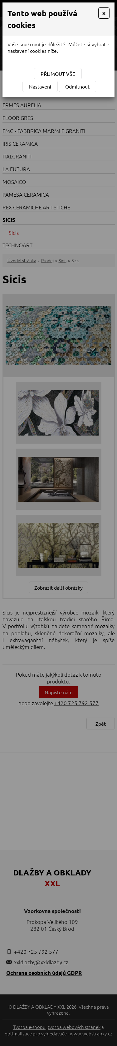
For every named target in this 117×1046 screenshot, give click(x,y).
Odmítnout (77, 86)
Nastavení (40, 86)
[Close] (104, 13)
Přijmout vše (58, 74)
